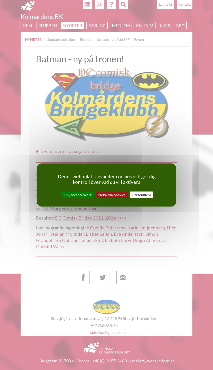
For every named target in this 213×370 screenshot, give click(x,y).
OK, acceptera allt (78, 195)
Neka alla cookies (112, 195)
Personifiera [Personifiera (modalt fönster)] (141, 195)
